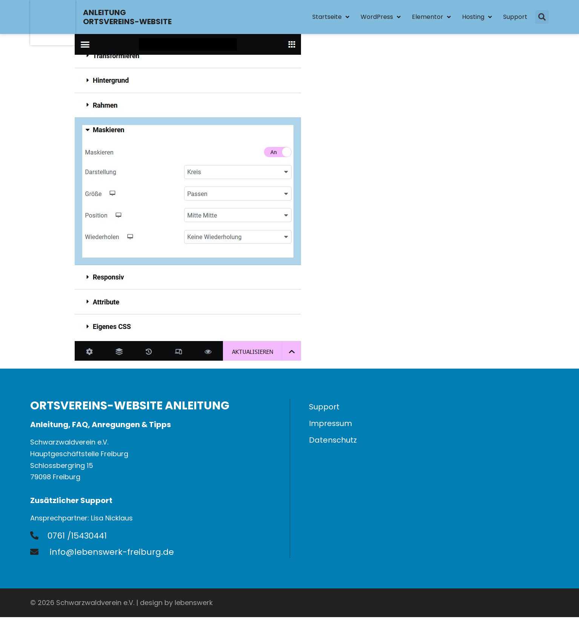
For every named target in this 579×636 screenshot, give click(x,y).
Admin (538, 602)
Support (515, 16)
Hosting (477, 17)
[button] (542, 17)
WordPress (381, 17)
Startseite (330, 17)
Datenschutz (333, 440)
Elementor (431, 17)
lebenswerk (194, 602)
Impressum (331, 423)
